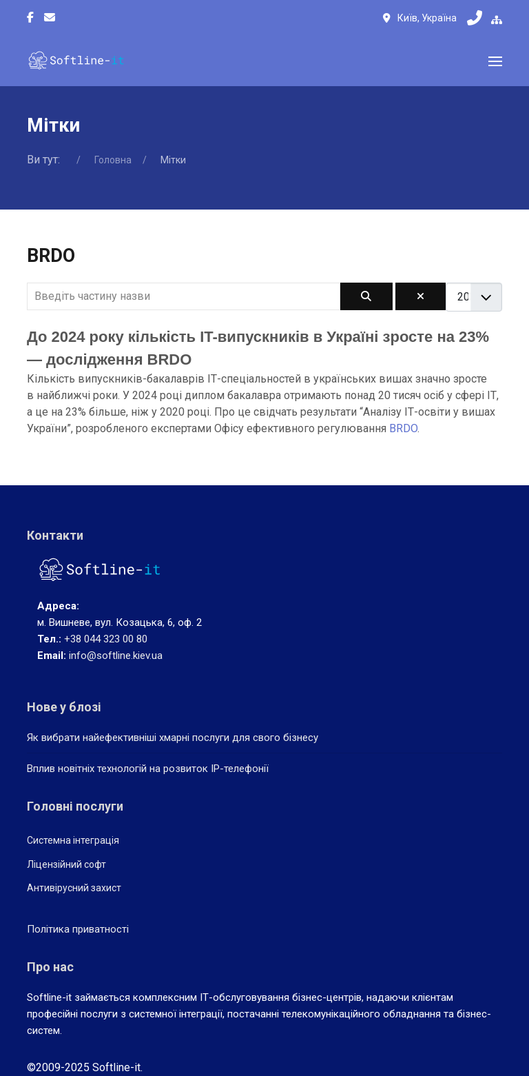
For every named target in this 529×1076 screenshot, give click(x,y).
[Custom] (49, 17)
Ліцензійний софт (66, 864)
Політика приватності (78, 929)
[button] (495, 61)
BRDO (403, 428)
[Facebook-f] (30, 17)
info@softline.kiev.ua (116, 655)
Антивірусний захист (74, 887)
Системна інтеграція (73, 840)
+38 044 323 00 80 (105, 639)
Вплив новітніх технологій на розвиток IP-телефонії (148, 768)
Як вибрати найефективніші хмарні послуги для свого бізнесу (172, 737)
